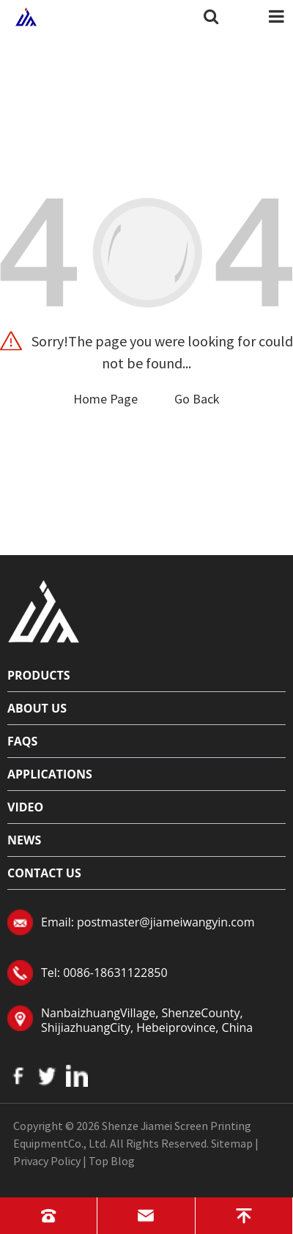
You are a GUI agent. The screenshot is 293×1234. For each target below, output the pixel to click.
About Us (37, 708)
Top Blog (112, 1160)
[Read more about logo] (44, 609)
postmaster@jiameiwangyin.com (165, 922)
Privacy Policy (47, 1160)
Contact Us (44, 873)
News (24, 840)
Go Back (197, 398)
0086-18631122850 (115, 972)
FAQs (22, 741)
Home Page (105, 398)
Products (38, 675)
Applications (49, 774)
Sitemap (232, 1143)
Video (25, 807)
